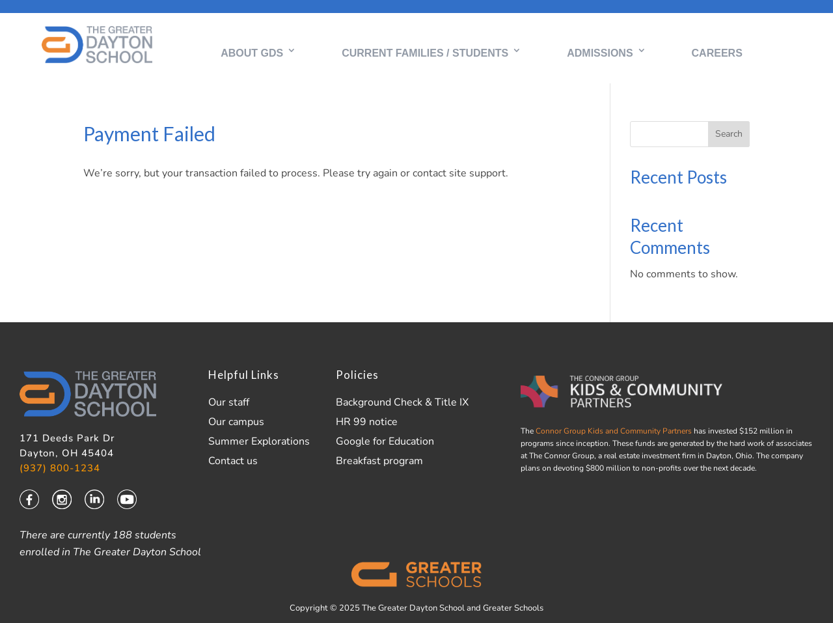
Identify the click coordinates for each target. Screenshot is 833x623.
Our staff (228, 403)
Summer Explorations (259, 442)
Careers (717, 53)
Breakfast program (379, 461)
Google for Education (385, 442)
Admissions (600, 53)
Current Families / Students (425, 53)
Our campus (236, 422)
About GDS (252, 53)
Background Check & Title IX (402, 403)
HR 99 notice (367, 422)
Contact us (233, 461)
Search (729, 134)
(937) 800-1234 (60, 469)
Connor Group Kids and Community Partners (613, 432)
